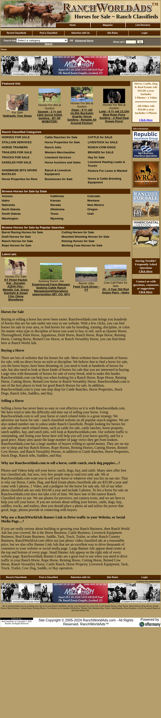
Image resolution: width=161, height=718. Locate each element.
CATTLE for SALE (100, 137)
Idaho (6, 200)
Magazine (108, 25)
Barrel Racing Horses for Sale (22, 232)
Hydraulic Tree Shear (17, 115)
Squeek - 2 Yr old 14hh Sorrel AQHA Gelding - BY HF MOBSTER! (49, 116)
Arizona (7, 196)
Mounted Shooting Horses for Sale (85, 236)
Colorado (93, 196)
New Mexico (95, 205)
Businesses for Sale (59, 179)
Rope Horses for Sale (16, 245)
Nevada (55, 205)
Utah (90, 213)
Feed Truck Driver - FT (86, 288)
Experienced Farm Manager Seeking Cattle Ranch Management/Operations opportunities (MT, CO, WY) (51, 289)
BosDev (8, 624)
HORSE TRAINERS (15, 147)
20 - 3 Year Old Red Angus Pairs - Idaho (115, 291)
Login (144, 33)
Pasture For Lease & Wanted (107, 170)
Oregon (92, 209)
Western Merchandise (60, 152)
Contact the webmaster (148, 581)
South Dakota (11, 213)
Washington (10, 218)
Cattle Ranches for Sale (61, 137)
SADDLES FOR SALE (16, 162)
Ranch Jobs (53, 147)
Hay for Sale (97, 157)
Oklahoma (57, 209)
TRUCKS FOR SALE (16, 157)
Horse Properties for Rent (19, 179)
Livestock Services (58, 157)
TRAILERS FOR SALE (17, 152)
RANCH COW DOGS (102, 147)
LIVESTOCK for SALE (103, 142)
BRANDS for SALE (101, 152)
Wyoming (57, 218)
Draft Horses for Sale (16, 236)
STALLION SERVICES (17, 142)
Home (73, 25)
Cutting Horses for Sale (78, 232)
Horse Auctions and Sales (63, 162)
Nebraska (8, 205)
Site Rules (112, 33)
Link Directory (142, 25)
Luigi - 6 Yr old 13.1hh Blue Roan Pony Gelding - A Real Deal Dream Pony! (114, 116)
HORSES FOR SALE (16, 137)
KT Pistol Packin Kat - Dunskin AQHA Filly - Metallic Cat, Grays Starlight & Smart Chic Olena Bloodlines (16, 289)
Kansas (55, 200)
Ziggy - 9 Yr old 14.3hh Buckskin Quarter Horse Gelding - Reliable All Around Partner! (81, 116)
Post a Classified (48, 33)
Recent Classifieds (16, 33)
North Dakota (11, 209)
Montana (93, 200)
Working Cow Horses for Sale (82, 245)
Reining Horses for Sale (78, 241)
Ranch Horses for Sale (17, 241)
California (57, 196)
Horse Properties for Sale (62, 142)
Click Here (146, 120)
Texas (54, 213)
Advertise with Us (80, 33)
